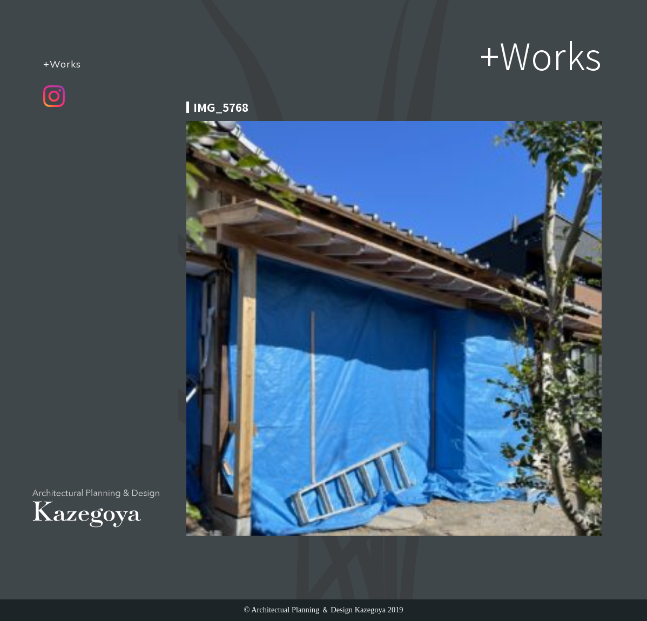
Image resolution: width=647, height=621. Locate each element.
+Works (62, 64)
